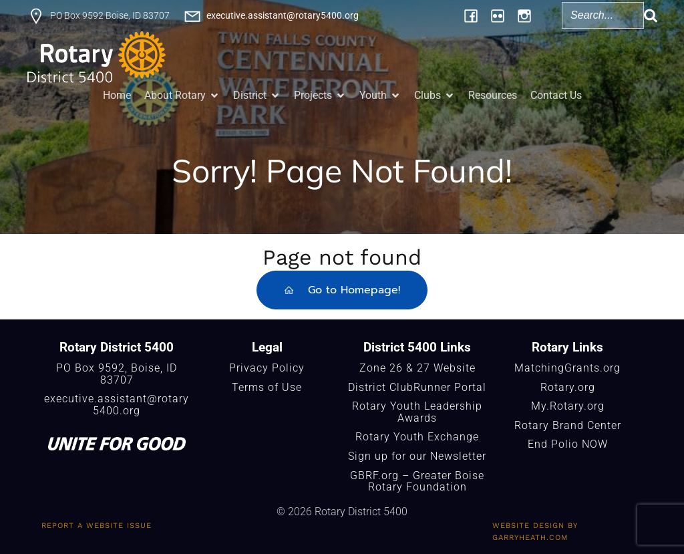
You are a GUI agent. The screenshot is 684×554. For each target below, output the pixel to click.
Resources (492, 95)
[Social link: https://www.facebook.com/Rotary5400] (471, 15)
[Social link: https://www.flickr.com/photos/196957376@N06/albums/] (497, 15)
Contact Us (556, 95)
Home (117, 95)
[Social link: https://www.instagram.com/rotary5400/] (524, 15)
